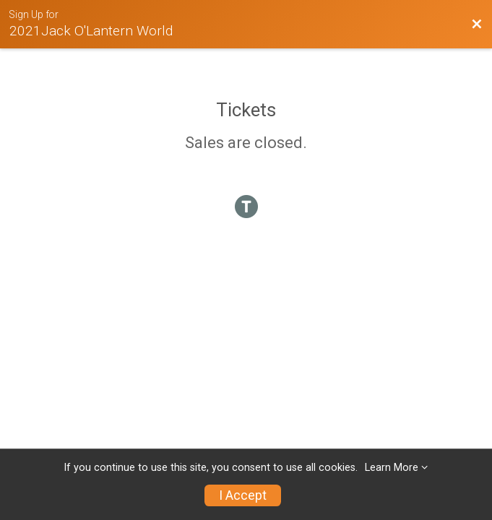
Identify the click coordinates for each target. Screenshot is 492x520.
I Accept (243, 495)
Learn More (391, 468)
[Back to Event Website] (477, 24)
